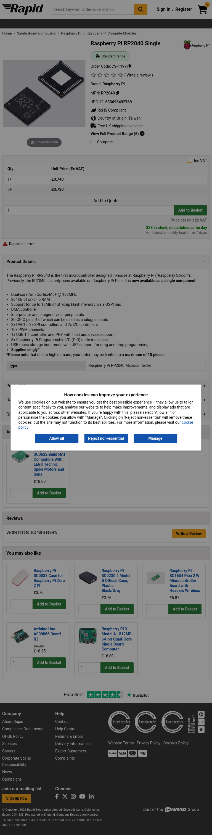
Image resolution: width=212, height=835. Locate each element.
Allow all (56, 438)
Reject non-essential (106, 438)
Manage (156, 438)
